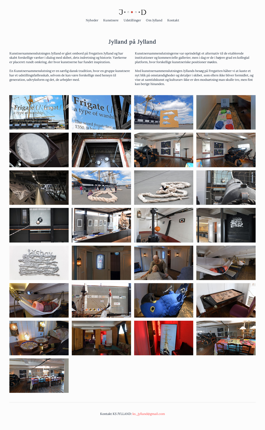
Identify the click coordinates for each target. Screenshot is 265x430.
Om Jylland (154, 20)
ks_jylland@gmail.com (148, 414)
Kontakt (173, 20)
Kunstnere (111, 20)
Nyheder (92, 20)
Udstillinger (132, 20)
